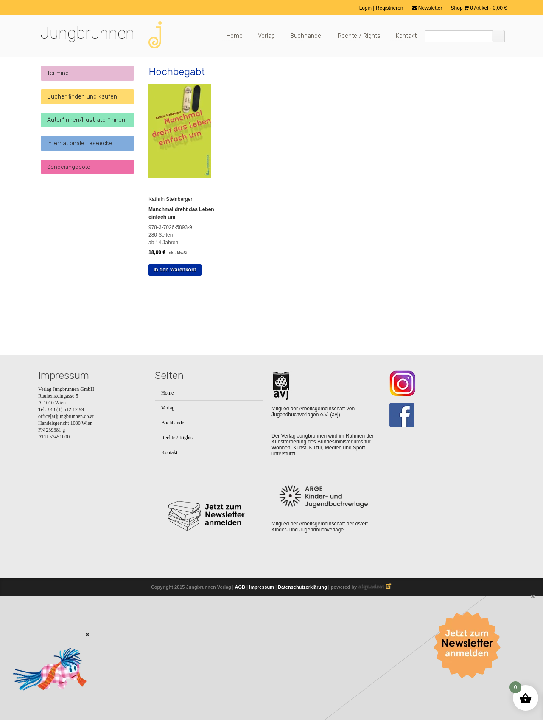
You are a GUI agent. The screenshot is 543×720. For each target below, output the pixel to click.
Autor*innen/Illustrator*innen (86, 120)
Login (366, 8)
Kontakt (406, 36)
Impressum (261, 587)
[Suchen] (498, 36)
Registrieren (389, 8)
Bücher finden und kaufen (82, 96)
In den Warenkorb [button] (175, 270)
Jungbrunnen (87, 33)
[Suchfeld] (465, 36)
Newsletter (427, 8)
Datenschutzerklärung (302, 587)
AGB (240, 587)
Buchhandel (306, 36)
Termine (58, 73)
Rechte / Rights (359, 36)
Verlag (266, 36)
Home (235, 36)
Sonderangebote (68, 167)
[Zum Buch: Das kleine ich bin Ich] (46, 702)
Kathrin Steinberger (170, 199)
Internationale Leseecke (79, 143)
